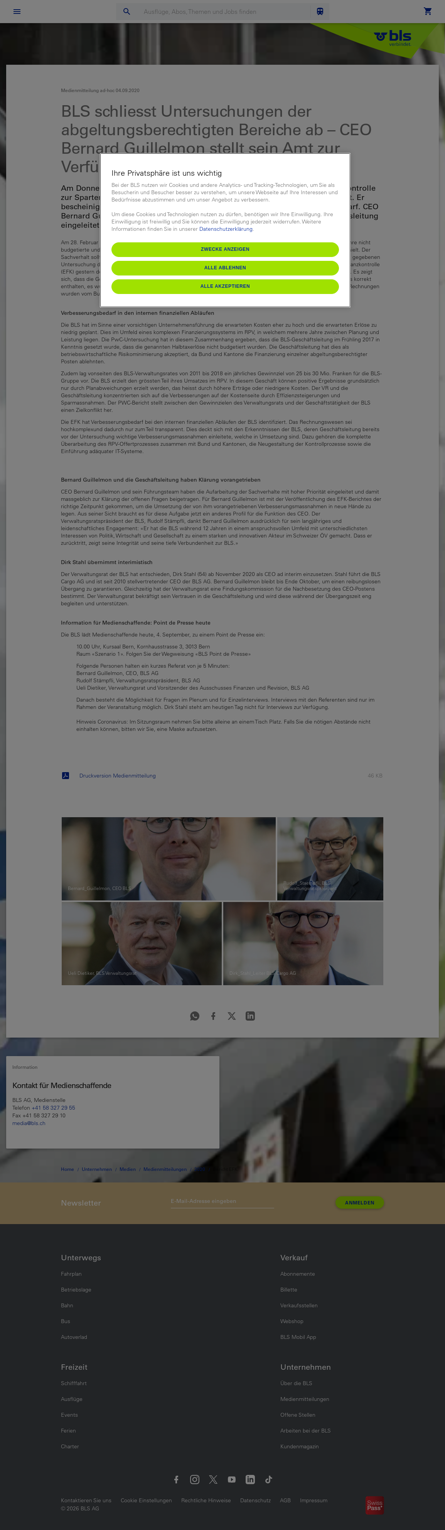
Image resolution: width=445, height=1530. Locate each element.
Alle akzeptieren (225, 286)
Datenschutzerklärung (226, 228)
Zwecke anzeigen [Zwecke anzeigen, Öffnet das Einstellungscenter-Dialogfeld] (225, 249)
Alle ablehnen (225, 267)
